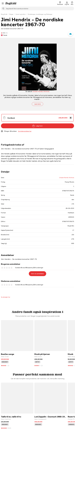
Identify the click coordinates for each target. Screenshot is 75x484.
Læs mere (37, 104)
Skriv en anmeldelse (37, 274)
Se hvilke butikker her (24, 131)
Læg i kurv (37, 126)
